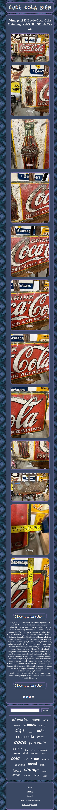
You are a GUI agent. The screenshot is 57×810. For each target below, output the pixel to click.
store (33, 750)
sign (19, 730)
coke (17, 748)
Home (30, 787)
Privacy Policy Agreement (29, 800)
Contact (30, 796)
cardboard (30, 732)
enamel (17, 725)
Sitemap (30, 791)
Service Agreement (29, 804)
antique (35, 753)
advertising (20, 719)
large (37, 775)
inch (42, 764)
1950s (45, 776)
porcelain (37, 742)
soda (40, 730)
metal (32, 764)
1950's (45, 759)
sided (45, 720)
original (29, 724)
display (42, 725)
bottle (17, 770)
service (44, 771)
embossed (42, 750)
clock (26, 753)
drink (35, 759)
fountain (20, 764)
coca (20, 742)
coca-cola (25, 736)
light (26, 750)
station (27, 775)
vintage (31, 769)
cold (25, 759)
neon (43, 753)
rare (40, 737)
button (16, 775)
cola (15, 758)
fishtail (36, 719)
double (17, 753)
